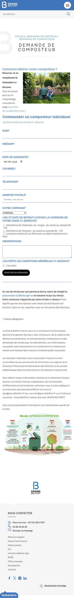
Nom (6, 130)
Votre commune (14, 208)
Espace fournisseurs (17, 544)
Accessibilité (14, 568)
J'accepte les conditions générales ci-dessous (36, 263)
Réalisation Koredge (53, 588)
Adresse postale (14, 195)
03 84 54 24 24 (17, 529)
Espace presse (14, 548)
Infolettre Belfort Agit (18, 556)
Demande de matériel (42, 36)
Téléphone (10, 182)
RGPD (10, 560)
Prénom (8, 144)
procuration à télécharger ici (17, 298)
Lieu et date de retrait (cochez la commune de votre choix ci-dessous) (35, 219)
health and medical (12, 353)
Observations (11, 241)
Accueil (20, 36)
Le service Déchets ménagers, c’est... (24, 595)
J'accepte (9, 268)
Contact (12, 572)
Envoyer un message (20, 533)
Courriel (9, 169)
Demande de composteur (37, 39)
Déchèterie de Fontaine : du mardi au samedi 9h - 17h (33, 231)
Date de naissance (15, 157)
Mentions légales (16, 540)
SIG (9, 552)
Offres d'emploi (15, 564)
